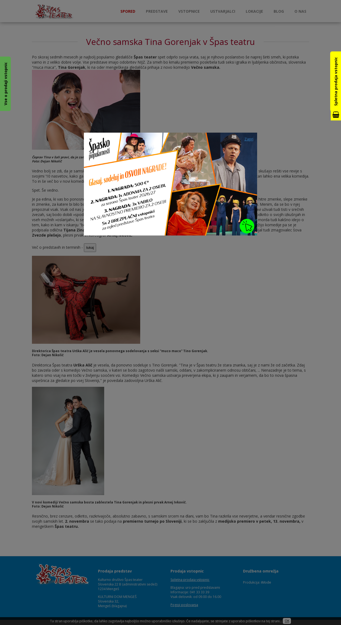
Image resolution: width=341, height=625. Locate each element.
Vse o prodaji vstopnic (5, 83)
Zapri (248, 139)
